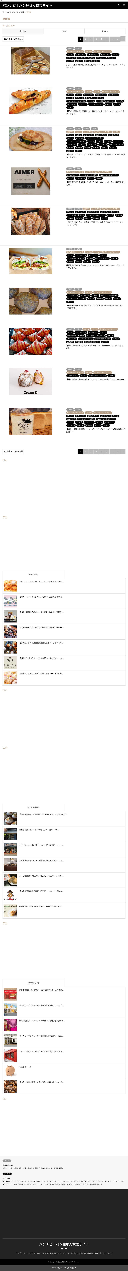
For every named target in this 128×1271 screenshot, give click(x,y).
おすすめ (45, 1253)
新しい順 (23, 31)
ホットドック (28, 1184)
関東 (61, 1168)
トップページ (20, 1253)
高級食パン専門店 (96, 1184)
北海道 (30, 1168)
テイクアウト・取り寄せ (79, 1181)
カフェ (13, 1181)
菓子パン (78, 1184)
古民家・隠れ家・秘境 (57, 1184)
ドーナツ (112, 1181)
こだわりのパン (35, 1181)
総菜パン (70, 1184)
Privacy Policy (93, 1253)
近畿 (57, 1168)
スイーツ (56, 1181)
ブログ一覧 (65, 1253)
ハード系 (120, 1181)
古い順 (64, 31)
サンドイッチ (46, 1181)
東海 (52, 1168)
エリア (5, 1168)
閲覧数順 (105, 31)
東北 (47, 1168)
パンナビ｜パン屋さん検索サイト (64, 1244)
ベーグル (18, 1184)
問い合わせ (74, 1253)
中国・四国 (13, 1168)
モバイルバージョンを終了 (64, 1268)
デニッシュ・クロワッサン (98, 1181)
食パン (85, 1184)
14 (117, 39)
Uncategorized (8, 1165)
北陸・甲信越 (39, 1168)
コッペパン (6, 1178)
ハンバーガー (9, 1184)
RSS (66, 1248)
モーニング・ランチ (41, 1184)
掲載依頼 (83, 1253)
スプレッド (65, 1181)
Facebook (62, 1248)
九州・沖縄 (22, 1168)
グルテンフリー (22, 1181)
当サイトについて (106, 1253)
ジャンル (6, 1181)
